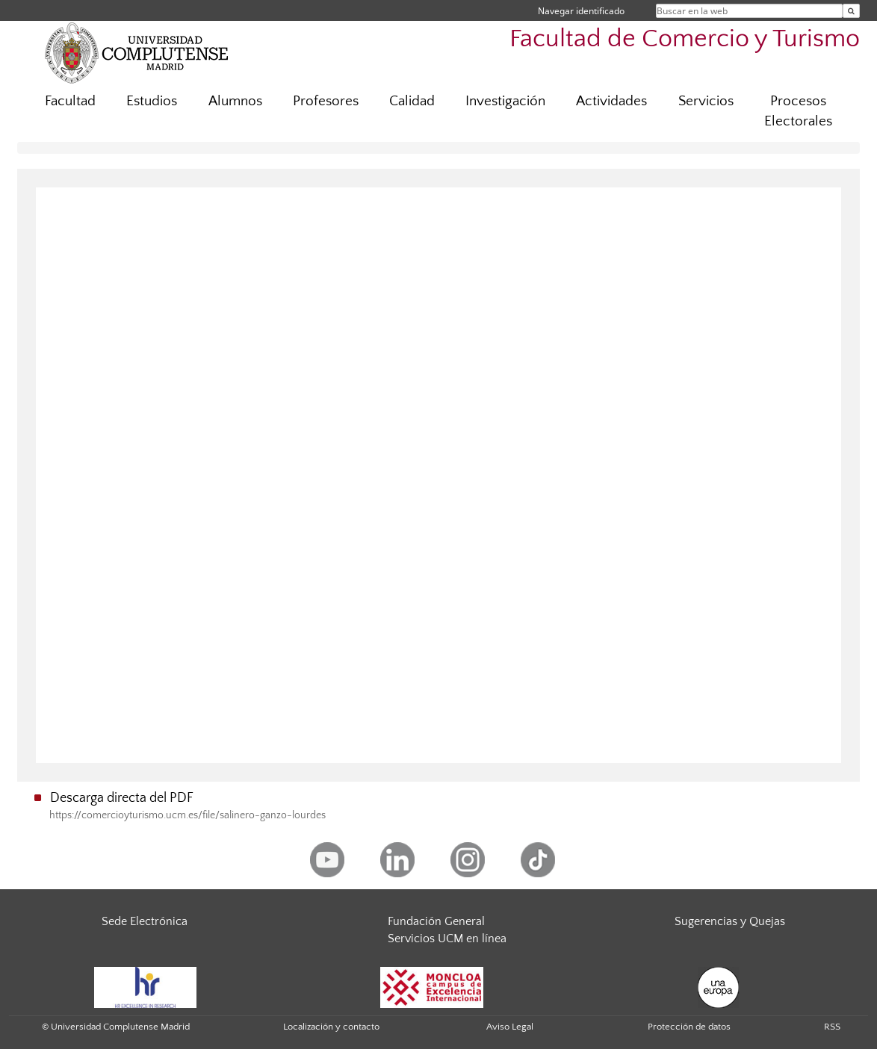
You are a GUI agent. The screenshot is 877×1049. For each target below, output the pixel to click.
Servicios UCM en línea (447, 938)
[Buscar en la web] (851, 11)
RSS (832, 1026)
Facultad (70, 101)
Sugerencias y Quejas (730, 921)
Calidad (412, 101)
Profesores (326, 101)
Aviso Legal (509, 1026)
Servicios (706, 101)
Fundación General (436, 921)
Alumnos (235, 101)
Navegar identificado (581, 10)
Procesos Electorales (798, 111)
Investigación (505, 101)
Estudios (151, 101)
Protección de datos (689, 1026)
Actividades (611, 101)
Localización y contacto (331, 1026)
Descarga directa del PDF (121, 798)
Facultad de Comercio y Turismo (684, 39)
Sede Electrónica (145, 921)
